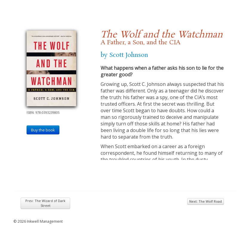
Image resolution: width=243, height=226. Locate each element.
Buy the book (43, 130)
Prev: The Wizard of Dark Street (45, 203)
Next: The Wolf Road (205, 201)
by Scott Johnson (124, 55)
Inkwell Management (45, 221)
